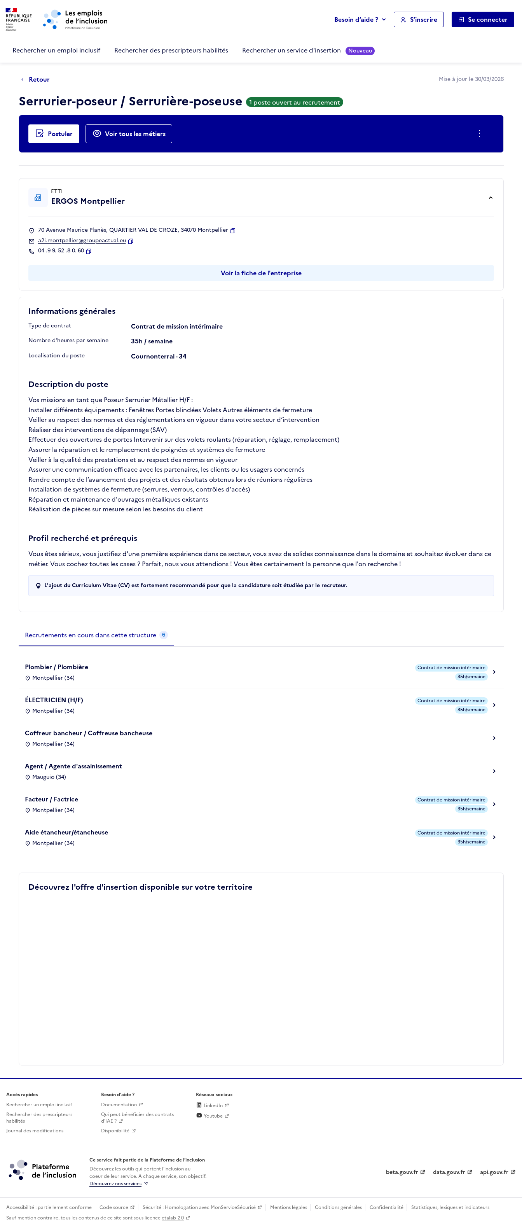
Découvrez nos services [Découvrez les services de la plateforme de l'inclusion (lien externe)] (115, 1183)
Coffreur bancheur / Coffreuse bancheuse (88, 733)
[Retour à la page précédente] (37, 79)
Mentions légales (288, 1207)
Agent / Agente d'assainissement (73, 766)
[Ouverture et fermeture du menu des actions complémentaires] (481, 133)
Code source (114, 1207)
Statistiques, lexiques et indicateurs (450, 1207)
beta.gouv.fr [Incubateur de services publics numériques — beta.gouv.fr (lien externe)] (402, 1172)
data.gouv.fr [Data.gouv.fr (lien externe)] (449, 1172)
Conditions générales (338, 1207)
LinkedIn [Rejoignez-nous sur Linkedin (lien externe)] (209, 1105)
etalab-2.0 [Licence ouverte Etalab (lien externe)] (173, 1217)
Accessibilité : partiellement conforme (49, 1207)
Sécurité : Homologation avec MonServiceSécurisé (199, 1207)
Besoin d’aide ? (356, 19)
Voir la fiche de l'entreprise (261, 273)
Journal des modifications (34, 1130)
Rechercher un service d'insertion (308, 50)
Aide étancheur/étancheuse (66, 832)
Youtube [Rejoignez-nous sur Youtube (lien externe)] (209, 1116)
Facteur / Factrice (51, 799)
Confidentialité (386, 1207)
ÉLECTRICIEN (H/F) (54, 700)
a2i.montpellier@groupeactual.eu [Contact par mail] (82, 241)
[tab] (96, 635)
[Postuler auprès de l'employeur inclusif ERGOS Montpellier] (53, 133)
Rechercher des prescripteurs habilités (171, 50)
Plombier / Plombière (56, 667)
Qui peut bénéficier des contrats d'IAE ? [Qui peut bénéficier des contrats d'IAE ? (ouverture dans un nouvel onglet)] (137, 1118)
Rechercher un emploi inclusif (56, 50)
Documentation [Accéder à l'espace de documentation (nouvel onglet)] (119, 1104)
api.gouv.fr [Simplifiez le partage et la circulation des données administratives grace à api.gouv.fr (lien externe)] (494, 1172)
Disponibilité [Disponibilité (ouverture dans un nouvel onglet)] (115, 1130)
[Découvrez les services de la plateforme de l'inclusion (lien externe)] (43, 1169)
